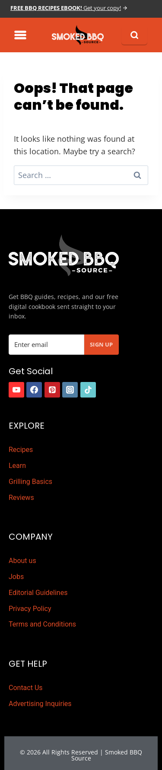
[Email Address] (46, 344)
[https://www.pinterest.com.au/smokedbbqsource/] (52, 390)
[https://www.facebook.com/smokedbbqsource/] (34, 390)
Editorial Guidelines (38, 593)
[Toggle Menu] (20, 35)
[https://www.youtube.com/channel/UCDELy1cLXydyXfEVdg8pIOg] (16, 390)
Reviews (21, 497)
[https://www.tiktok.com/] (88, 390)
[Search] (134, 35)
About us (22, 561)
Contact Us (26, 688)
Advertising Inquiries (40, 704)
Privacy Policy (30, 609)
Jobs (16, 577)
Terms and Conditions (42, 624)
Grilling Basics (30, 481)
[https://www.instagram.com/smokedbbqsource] (70, 390)
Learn (17, 465)
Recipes (21, 449)
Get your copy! (65, 8)
